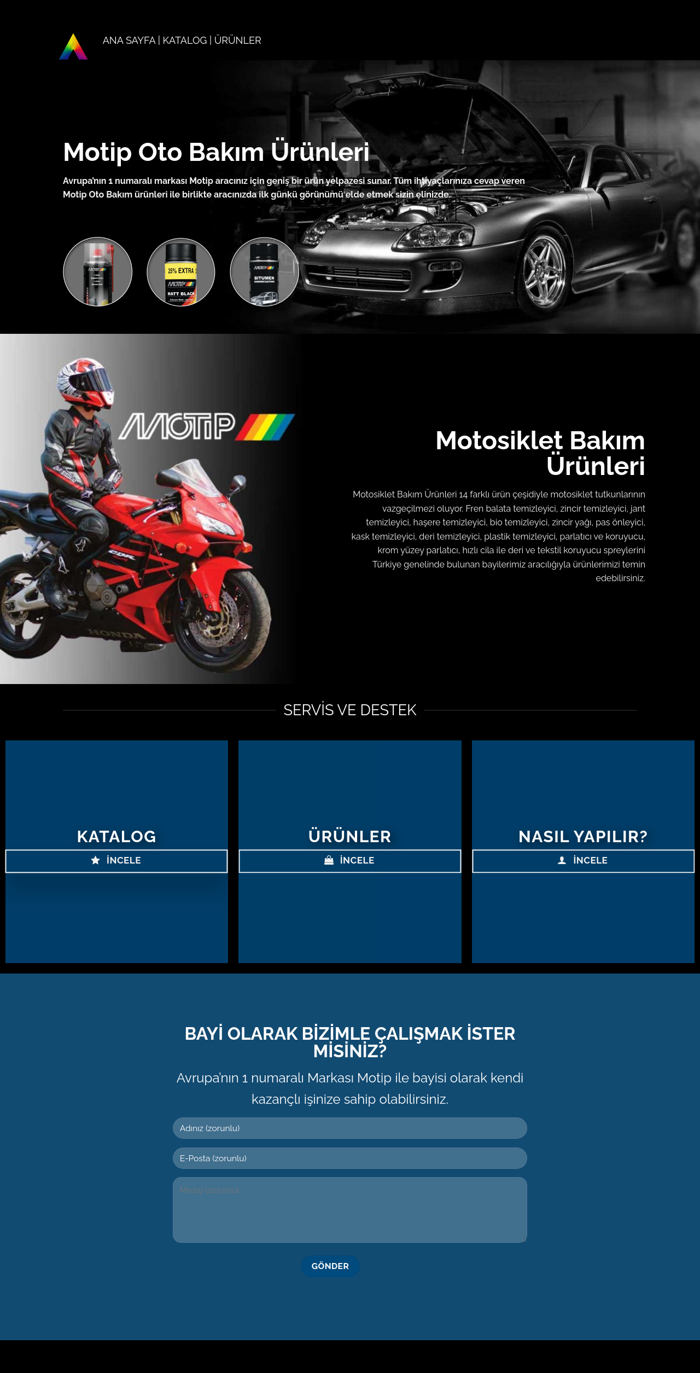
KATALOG (185, 40)
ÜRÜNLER (237, 40)
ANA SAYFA (129, 40)
